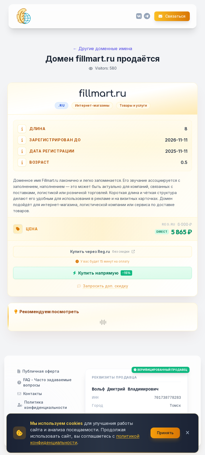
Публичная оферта (38, 371)
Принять (165, 447)
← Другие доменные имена (102, 48)
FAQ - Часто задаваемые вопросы (44, 382)
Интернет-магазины (92, 105)
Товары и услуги (133, 105)
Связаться (172, 16)
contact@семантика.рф (117, 417)
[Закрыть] (187, 447)
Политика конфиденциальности (42, 405)
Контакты (29, 393)
